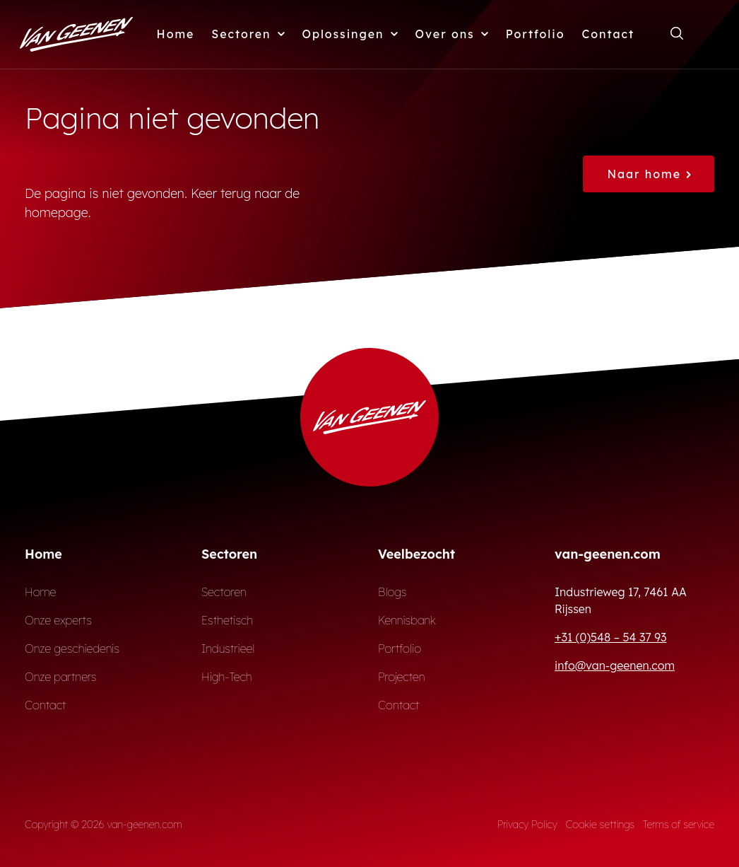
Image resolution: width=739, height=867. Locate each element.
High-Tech (226, 677)
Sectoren (248, 34)
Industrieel (227, 648)
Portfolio (535, 34)
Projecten (401, 677)
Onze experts (58, 620)
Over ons (452, 34)
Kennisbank (407, 620)
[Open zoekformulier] (676, 33)
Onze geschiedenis (72, 648)
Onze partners (61, 677)
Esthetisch (227, 620)
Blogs (392, 592)
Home (176, 34)
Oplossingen (350, 34)
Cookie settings (600, 824)
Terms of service (678, 824)
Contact (607, 34)
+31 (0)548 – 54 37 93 (610, 637)
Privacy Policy (527, 824)
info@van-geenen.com (615, 665)
